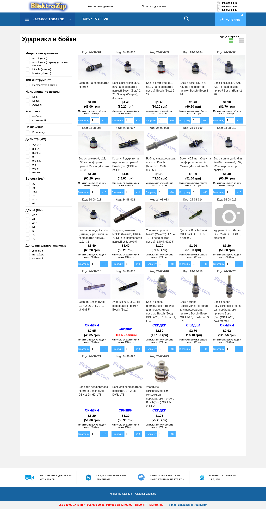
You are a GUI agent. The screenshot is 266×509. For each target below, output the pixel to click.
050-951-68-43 (229, 10)
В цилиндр (39, 132)
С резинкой (39, 120)
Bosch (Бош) (40, 58)
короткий (38, 258)
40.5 (34, 199)
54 (33, 226)
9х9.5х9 (37, 160)
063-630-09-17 (229, 3)
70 (33, 234)
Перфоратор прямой (45, 84)
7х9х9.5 (37, 145)
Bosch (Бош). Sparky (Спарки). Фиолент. (52, 64)
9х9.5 (35, 168)
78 (33, 238)
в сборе (37, 116)
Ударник (37, 104)
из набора (38, 254)
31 (33, 187)
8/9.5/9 (36, 148)
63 (33, 203)
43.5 (34, 223)
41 (33, 219)
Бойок (36, 100)
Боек (35, 96)
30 (33, 183)
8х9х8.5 (37, 152)
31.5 (34, 191)
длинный (38, 250)
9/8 (34, 164)
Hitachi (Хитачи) (42, 69)
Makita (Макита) (42, 73)
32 (33, 195)
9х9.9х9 (37, 172)
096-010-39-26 (229, 6)
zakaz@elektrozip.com (192, 504)
